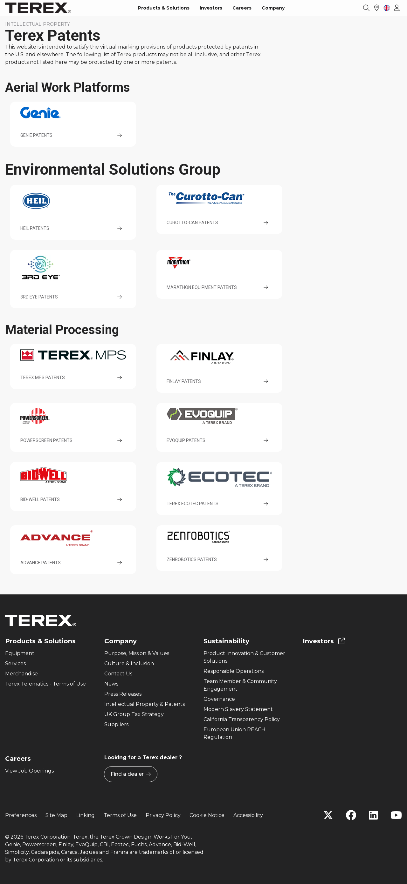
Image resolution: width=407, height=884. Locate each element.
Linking (85, 815)
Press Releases (122, 694)
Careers (242, 8)
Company (273, 8)
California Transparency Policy (242, 719)
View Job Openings (29, 771)
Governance (219, 699)
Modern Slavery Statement (238, 709)
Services (15, 663)
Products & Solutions (164, 8)
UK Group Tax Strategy (134, 714)
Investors (211, 8)
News (111, 684)
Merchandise (21, 674)
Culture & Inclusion (129, 663)
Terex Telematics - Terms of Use (45, 684)
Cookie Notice (207, 815)
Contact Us (118, 674)
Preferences (21, 815)
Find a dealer (131, 774)
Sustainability (226, 641)
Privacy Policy (163, 815)
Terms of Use (120, 815)
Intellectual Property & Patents (144, 704)
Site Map (56, 815)
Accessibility (248, 815)
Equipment (19, 653)
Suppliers (116, 724)
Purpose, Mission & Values (136, 653)
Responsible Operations (234, 671)
